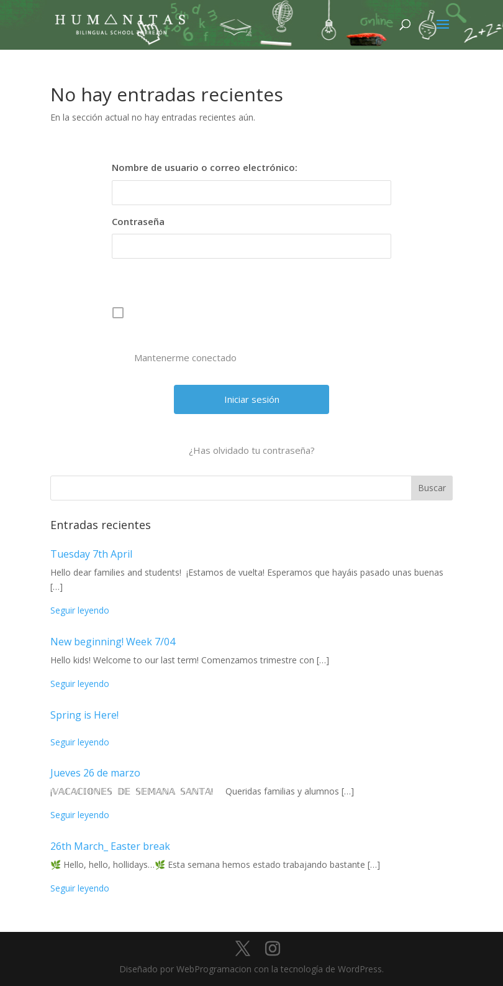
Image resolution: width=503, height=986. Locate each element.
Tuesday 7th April (91, 554)
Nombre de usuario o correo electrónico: (204, 167)
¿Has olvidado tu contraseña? (252, 450)
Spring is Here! (84, 715)
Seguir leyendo (79, 610)
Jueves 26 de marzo (95, 773)
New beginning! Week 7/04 (112, 641)
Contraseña (138, 221)
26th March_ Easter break (110, 846)
